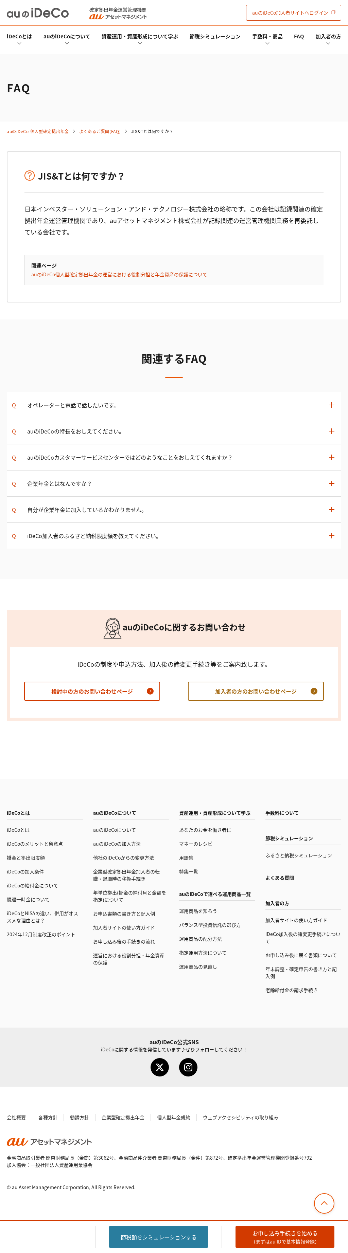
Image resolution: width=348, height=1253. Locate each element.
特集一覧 (188, 871)
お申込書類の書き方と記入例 (124, 913)
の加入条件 (25, 871)
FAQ (299, 36)
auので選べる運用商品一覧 (215, 893)
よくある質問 (279, 877)
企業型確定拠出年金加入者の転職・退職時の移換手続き (126, 875)
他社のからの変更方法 (123, 857)
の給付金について (32, 885)
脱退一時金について (28, 899)
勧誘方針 (79, 1117)
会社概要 (16, 1117)
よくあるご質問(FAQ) (100, 131)
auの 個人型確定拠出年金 (38, 131)
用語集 (186, 857)
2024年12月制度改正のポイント (41, 934)
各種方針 (47, 1117)
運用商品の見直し (198, 966)
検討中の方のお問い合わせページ (92, 691)
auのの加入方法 (117, 843)
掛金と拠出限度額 (26, 857)
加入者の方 (328, 36)
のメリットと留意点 (35, 843)
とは (19, 36)
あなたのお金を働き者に (205, 829)
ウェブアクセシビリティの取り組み (240, 1117)
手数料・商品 (267, 36)
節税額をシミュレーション (159, 1237)
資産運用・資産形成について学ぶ (140, 36)
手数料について (282, 812)
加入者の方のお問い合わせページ (256, 691)
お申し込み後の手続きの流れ (124, 941)
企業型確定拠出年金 (123, 1117)
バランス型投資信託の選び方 (210, 924)
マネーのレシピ (195, 843)
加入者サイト (290, 12)
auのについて (67, 36)
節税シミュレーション (215, 36)
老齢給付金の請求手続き (291, 990)
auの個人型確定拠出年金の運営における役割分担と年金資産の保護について (119, 274)
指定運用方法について (203, 952)
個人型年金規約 (173, 1117)
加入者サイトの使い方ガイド (124, 927)
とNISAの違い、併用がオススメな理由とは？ (42, 917)
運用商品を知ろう (198, 910)
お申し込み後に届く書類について (301, 955)
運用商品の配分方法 (200, 938)
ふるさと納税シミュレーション (298, 855)
